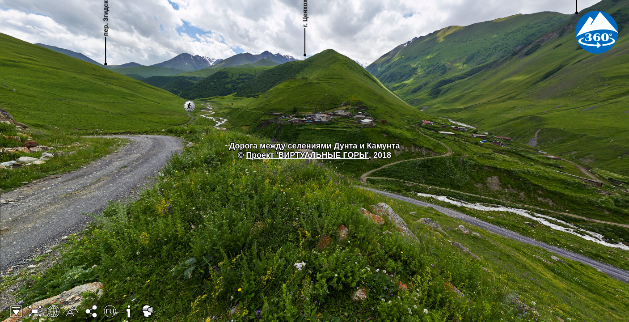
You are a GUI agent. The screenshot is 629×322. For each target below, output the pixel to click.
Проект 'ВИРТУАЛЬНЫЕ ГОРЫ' (307, 155)
